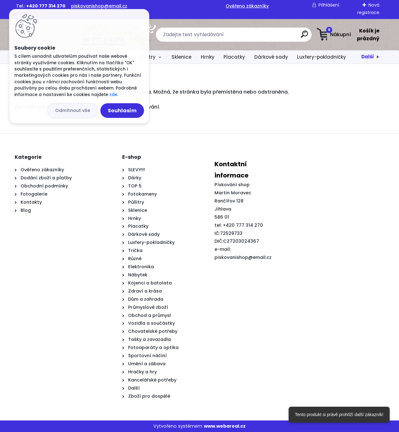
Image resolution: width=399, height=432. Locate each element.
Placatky (234, 57)
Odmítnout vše (72, 110)
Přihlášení (329, 5)
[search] (261, 37)
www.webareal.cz (225, 426)
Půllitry (147, 57)
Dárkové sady (271, 57)
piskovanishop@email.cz (99, 6)
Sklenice (181, 57)
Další (367, 56)
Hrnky (207, 57)
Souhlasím (122, 110)
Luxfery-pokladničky (321, 57)
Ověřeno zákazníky (247, 6)
